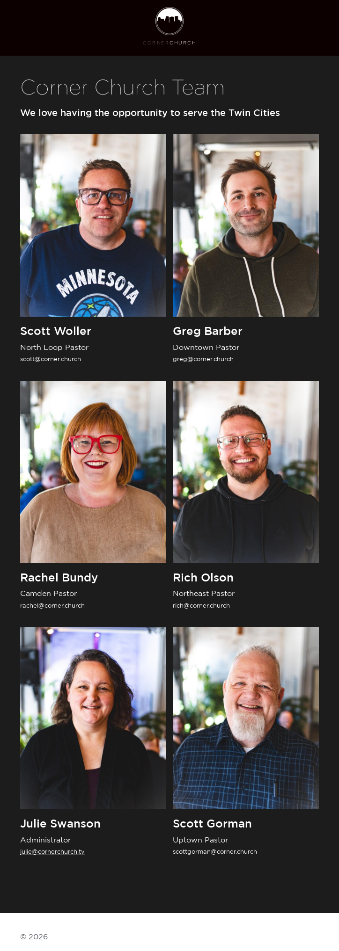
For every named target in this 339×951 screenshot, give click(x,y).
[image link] (169, 20)
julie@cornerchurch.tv (52, 852)
